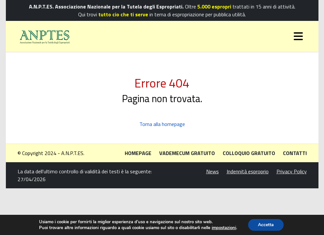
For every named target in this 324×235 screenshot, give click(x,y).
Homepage (138, 153)
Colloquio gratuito (249, 153)
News (212, 171)
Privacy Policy (291, 171)
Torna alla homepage (162, 124)
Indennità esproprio (248, 171)
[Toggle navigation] (298, 36)
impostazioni (224, 228)
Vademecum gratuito (187, 153)
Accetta (266, 225)
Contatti (295, 153)
